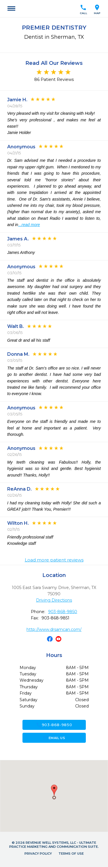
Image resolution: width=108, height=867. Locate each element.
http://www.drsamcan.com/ (54, 629)
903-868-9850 (62, 611)
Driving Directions (54, 600)
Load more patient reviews (54, 560)
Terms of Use (71, 854)
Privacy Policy (38, 854)
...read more (29, 224)
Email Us (54, 738)
